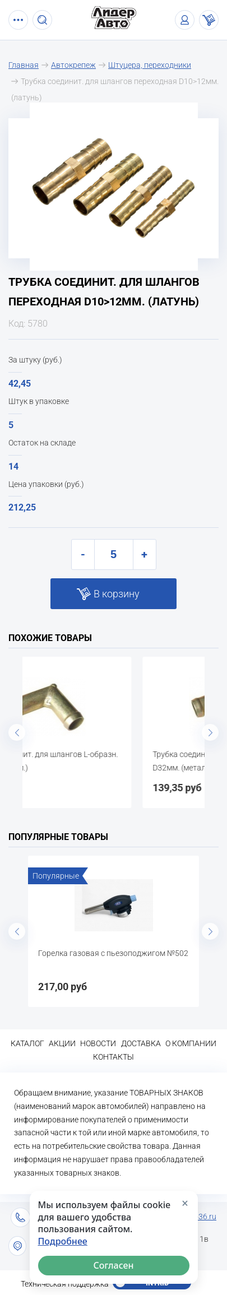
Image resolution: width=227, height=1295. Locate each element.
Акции (62, 1043)
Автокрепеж (73, 65)
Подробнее (62, 1241)
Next (210, 732)
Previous (16, 732)
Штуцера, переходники (149, 65)
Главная (23, 65)
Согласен (113, 1265)
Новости (98, 1043)
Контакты (113, 1056)
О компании (190, 1043)
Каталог (27, 1043)
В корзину (117, 594)
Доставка (141, 1043)
